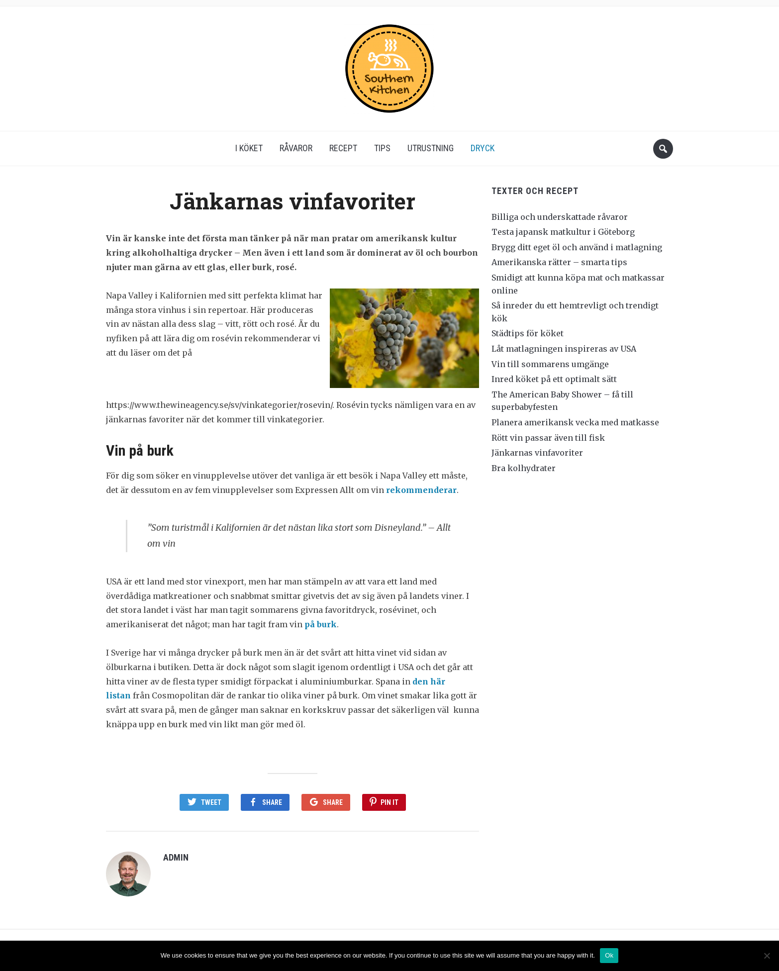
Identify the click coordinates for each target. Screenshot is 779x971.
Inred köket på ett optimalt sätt (554, 379)
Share (272, 802)
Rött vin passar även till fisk (548, 438)
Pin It (389, 802)
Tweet (211, 802)
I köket (249, 148)
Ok (609, 955)
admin (176, 857)
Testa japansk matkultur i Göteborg (563, 232)
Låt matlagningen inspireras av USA (563, 349)
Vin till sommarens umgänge (550, 364)
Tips (382, 148)
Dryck (482, 148)
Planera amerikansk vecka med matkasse (575, 422)
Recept (343, 148)
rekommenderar (421, 490)
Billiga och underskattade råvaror (559, 217)
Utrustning (430, 148)
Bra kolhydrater (523, 468)
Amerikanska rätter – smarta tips (559, 262)
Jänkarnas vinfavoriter (537, 453)
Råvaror (296, 148)
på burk (320, 624)
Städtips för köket (527, 333)
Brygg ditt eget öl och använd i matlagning (576, 247)
